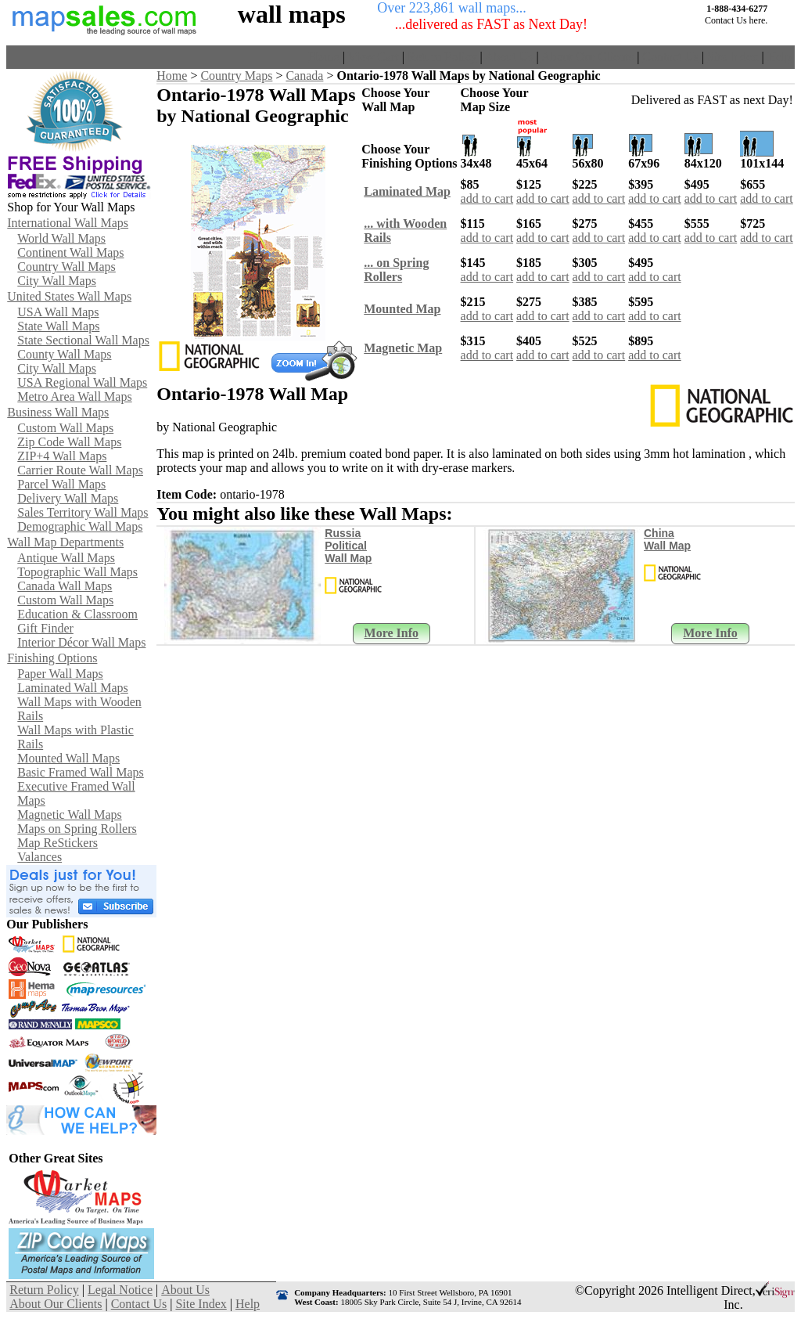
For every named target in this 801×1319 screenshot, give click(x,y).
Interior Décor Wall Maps (81, 642)
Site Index (732, 56)
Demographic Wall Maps (79, 526)
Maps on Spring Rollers (76, 828)
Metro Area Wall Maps (74, 396)
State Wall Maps (58, 326)
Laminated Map (407, 191)
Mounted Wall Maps (68, 758)
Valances (39, 856)
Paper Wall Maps (60, 673)
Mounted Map (402, 308)
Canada (304, 75)
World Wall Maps (61, 238)
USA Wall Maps (58, 312)
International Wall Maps (67, 222)
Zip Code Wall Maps (69, 442)
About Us (509, 56)
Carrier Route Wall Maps (80, 470)
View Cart (373, 56)
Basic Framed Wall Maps (80, 772)
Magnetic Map (403, 348)
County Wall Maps (64, 354)
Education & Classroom (77, 614)
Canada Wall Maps (64, 586)
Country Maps (236, 75)
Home (324, 56)
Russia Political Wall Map (348, 545)
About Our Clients (587, 56)
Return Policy (442, 56)
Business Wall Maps (58, 412)
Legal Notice (120, 1289)
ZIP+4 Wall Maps (61, 456)
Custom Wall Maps (65, 427)
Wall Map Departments (65, 542)
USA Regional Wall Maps (82, 382)
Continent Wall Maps (70, 252)
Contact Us (670, 56)
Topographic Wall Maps (77, 571)
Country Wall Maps (66, 266)
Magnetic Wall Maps (69, 814)
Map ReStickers (57, 842)
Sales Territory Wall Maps (82, 512)
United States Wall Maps (69, 296)
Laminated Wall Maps (72, 687)
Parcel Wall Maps (61, 484)
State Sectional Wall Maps (83, 340)
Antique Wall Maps (66, 557)
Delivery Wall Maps (67, 498)
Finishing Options (52, 658)
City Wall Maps (56, 280)
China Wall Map (667, 539)
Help (779, 56)
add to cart (487, 198)
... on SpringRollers (396, 269)
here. (758, 20)
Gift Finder (45, 628)
